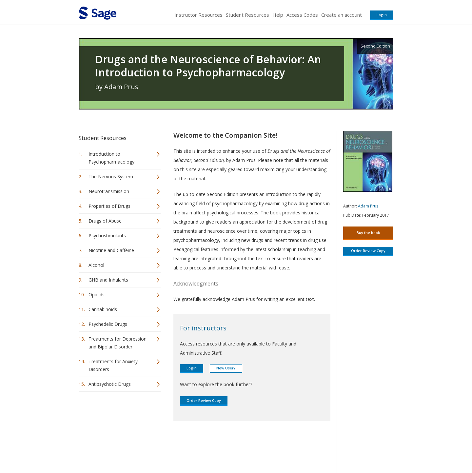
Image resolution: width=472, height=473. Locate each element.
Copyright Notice (313, 448)
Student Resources (247, 14)
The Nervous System (110, 176)
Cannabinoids (102, 309)
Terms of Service (273, 448)
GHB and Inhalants (108, 280)
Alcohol (96, 265)
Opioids (96, 294)
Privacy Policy (350, 448)
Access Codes (302, 14)
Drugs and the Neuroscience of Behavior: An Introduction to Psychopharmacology (208, 66)
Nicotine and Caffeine (111, 250)
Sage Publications (116, 448)
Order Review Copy (204, 400)
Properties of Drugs (109, 206)
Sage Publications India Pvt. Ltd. (173, 448)
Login (382, 14)
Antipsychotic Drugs (109, 384)
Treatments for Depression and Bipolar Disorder (117, 343)
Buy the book (368, 232)
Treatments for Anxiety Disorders (113, 365)
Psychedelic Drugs (107, 324)
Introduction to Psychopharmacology (111, 158)
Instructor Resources (198, 14)
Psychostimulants (107, 235)
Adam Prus (368, 206)
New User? (226, 367)
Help (277, 14)
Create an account (341, 14)
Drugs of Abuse (105, 221)
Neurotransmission (108, 191)
